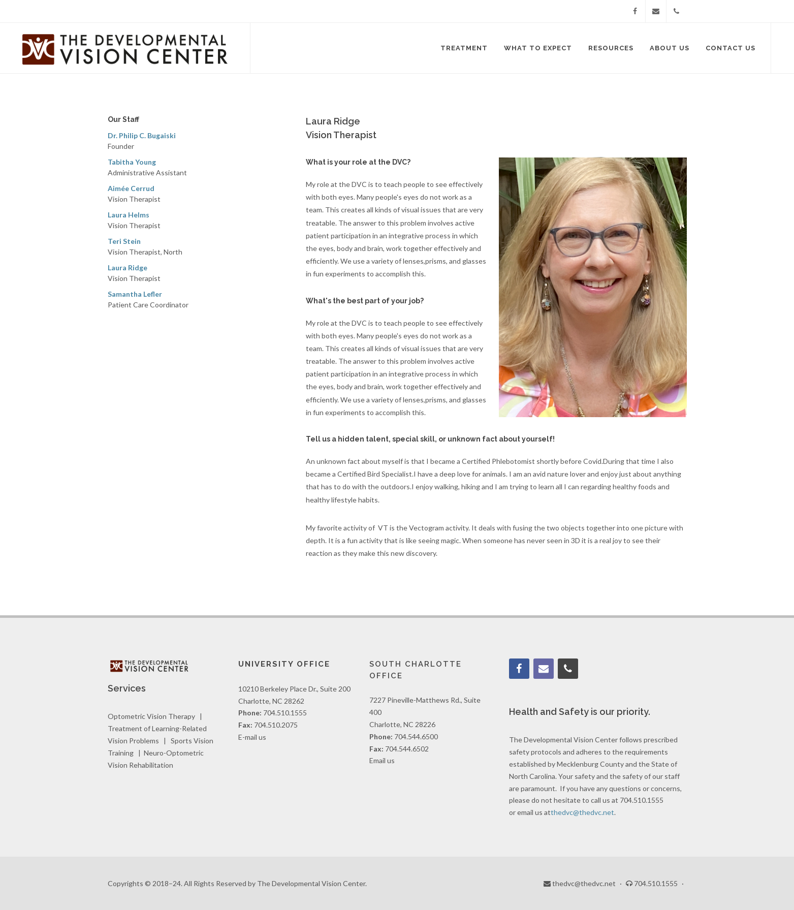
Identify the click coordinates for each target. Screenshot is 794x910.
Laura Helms (128, 214)
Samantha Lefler (135, 294)
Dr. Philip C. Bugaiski (142, 135)
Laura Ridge (127, 267)
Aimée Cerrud (131, 188)
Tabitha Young (132, 162)
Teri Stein (124, 241)
